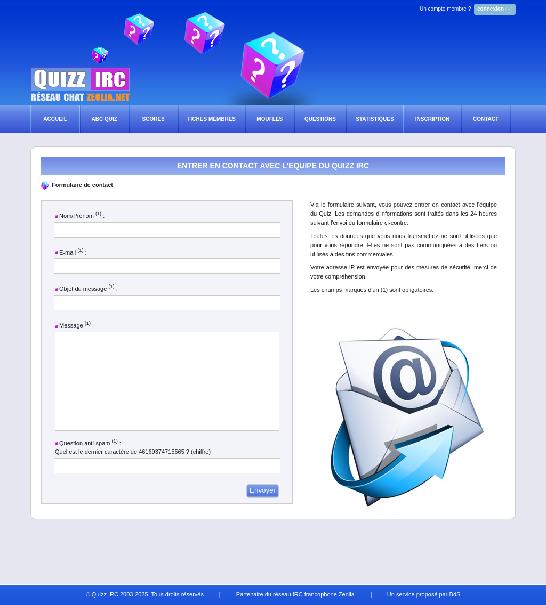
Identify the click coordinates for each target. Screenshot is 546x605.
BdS (455, 594)
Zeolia (347, 594)
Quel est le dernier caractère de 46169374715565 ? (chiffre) (133, 471)
